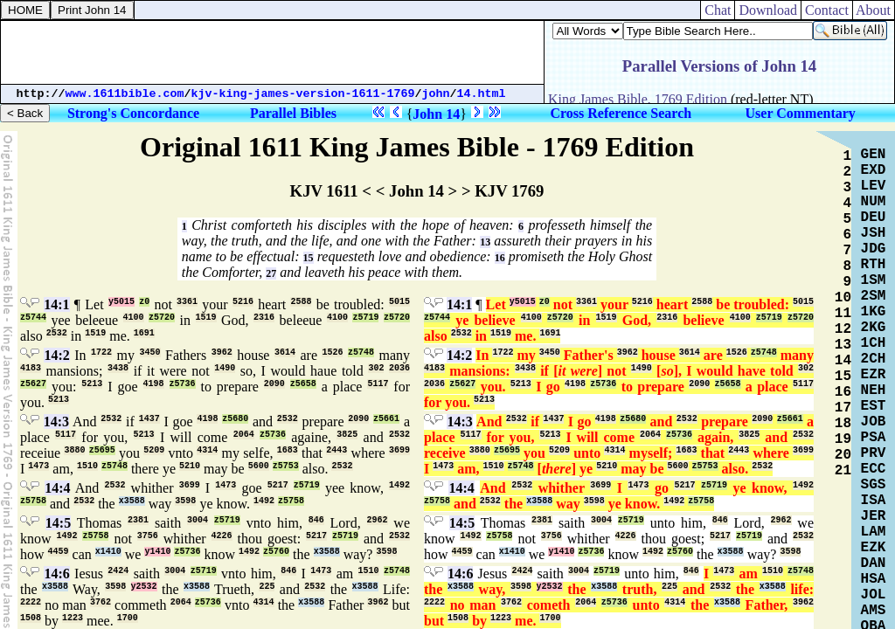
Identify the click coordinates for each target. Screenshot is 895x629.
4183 (30, 368)
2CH (873, 359)
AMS (873, 611)
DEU (873, 217)
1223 (72, 618)
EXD (873, 170)
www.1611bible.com (125, 93)
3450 (150, 352)
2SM (873, 296)
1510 (87, 466)
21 (843, 471)
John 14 (436, 114)
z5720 (162, 317)
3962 (222, 352)
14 (843, 361)
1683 (287, 450)
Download (768, 10)
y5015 (121, 302)
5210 (189, 466)
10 (843, 298)
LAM (873, 532)
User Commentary (801, 113)
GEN (873, 154)
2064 (243, 434)
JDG (873, 249)
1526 (332, 352)
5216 (242, 302)
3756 (147, 536)
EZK (873, 548)
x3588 (132, 501)
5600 (258, 466)
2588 (300, 302)
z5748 (361, 352)
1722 (101, 352)
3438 (118, 368)
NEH (873, 390)
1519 (206, 317)
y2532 (144, 586)
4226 (222, 536)
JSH (873, 233)
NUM (873, 202)
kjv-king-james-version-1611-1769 (303, 93)
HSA (873, 579)
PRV (873, 453)
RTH (873, 265)
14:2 (56, 355)
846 (316, 520)
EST (873, 406)
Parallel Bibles (293, 113)
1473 (38, 466)
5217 (277, 485)
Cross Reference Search (620, 113)
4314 (207, 450)
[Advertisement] (272, 52)
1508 (30, 618)
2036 (399, 368)
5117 (377, 384)
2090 (274, 384)
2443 (336, 450)
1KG (873, 312)
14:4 (57, 487)
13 (485, 242)
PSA (873, 438)
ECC (873, 469)
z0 (144, 302)
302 (376, 368)
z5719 (365, 317)
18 (843, 424)
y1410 (157, 551)
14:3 (56, 421)
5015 (399, 302)
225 (266, 586)
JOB (873, 422)
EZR (873, 375)
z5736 (183, 384)
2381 (138, 520)
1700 (127, 618)
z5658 (303, 384)
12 (843, 329)
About (873, 10)
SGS (873, 485)
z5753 (286, 466)
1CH (873, 343)
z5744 (33, 317)
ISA (873, 500)
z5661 (386, 419)
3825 (346, 434)
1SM (873, 280)
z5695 (102, 450)
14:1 (56, 304)
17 (843, 408)
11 (843, 313)
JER (873, 516)
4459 (58, 551)
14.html (481, 93)
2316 (263, 317)
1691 (144, 333)
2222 (30, 602)
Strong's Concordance (133, 113)
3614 (284, 352)
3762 (100, 602)
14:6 (56, 573)
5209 (153, 450)
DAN (873, 563)
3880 (74, 450)
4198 (153, 384)
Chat (717, 10)
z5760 (276, 551)
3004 (197, 520)
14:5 (58, 522)
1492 (399, 485)
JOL (873, 595)
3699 (399, 450)
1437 (149, 419)
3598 (185, 501)
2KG (873, 327)
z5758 (33, 501)
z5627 (33, 384)
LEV (873, 186)
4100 (133, 317)
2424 (118, 571)
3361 (187, 302)
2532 (56, 333)
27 (271, 273)
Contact (826, 10)
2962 (377, 520)
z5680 (235, 419)
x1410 (108, 551)
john (436, 93)
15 (308, 258)
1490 (224, 368)
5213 (91, 384)
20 (843, 455)
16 (500, 258)
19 (843, 439)
